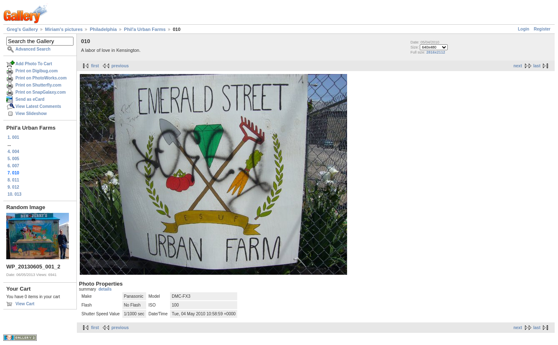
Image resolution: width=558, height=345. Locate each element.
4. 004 (13, 151)
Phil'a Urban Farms (145, 29)
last (536, 66)
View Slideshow (31, 113)
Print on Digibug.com (36, 71)
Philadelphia (103, 29)
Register (542, 29)
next (517, 66)
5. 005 (13, 158)
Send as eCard (29, 99)
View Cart (24, 304)
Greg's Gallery (22, 29)
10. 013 (14, 194)
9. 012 (13, 187)
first (95, 66)
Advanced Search (33, 49)
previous (120, 66)
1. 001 (13, 137)
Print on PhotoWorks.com (41, 78)
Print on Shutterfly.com (38, 85)
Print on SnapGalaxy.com (40, 92)
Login (523, 29)
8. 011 (13, 180)
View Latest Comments (38, 106)
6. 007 (13, 166)
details (105, 289)
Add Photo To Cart (33, 63)
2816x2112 (435, 52)
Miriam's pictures (64, 29)
